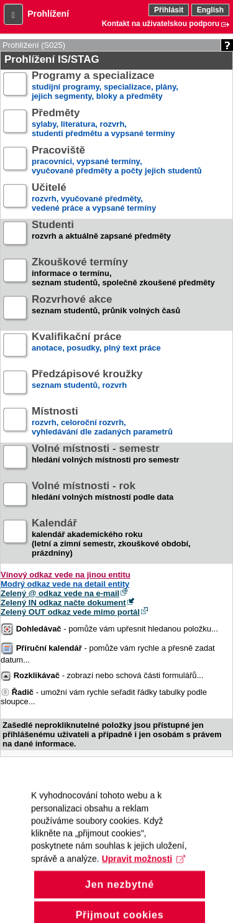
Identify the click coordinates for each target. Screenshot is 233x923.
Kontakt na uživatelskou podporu (160, 23)
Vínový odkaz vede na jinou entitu (65, 574)
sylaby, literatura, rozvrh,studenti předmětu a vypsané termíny (103, 123)
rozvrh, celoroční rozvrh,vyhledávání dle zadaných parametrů (102, 421)
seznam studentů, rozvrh (87, 384)
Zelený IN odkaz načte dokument (63, 602)
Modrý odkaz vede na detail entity (65, 584)
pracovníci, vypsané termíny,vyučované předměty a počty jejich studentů (117, 160)
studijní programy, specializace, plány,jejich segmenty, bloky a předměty (105, 86)
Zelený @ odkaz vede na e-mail (60, 593)
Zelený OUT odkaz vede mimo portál (70, 612)
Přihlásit (168, 10)
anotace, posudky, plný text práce (96, 347)
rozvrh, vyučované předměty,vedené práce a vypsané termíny (94, 198)
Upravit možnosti (143, 873)
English (210, 10)
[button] (13, 14)
